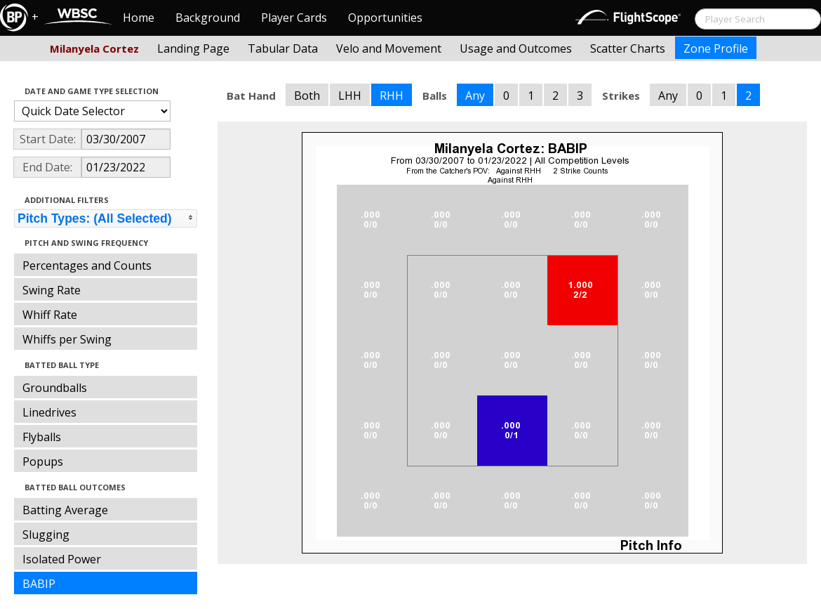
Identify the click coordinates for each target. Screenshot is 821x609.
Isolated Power (61, 559)
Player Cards (294, 17)
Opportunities (385, 17)
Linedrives (49, 412)
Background (207, 17)
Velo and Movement (388, 48)
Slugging (45, 534)
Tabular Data (283, 48)
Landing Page (193, 48)
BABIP (38, 583)
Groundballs (54, 387)
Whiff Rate (49, 314)
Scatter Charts (627, 48)
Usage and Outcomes (516, 48)
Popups (42, 461)
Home (138, 17)
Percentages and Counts (87, 265)
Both (307, 95)
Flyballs (41, 437)
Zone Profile (715, 48)
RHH (391, 95)
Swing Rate (51, 290)
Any (475, 95)
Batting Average (65, 510)
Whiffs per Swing (67, 339)
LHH (349, 95)
